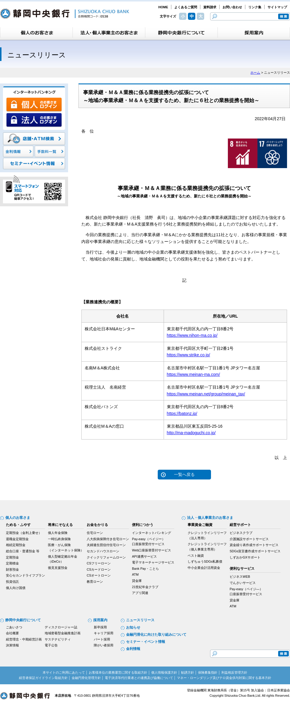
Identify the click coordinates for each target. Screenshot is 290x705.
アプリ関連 (140, 593)
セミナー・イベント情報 (145, 642)
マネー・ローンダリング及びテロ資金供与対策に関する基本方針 (224, 678)
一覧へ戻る (184, 474)
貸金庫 (137, 580)
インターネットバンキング (151, 533)
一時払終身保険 (59, 539)
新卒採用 (100, 627)
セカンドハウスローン (103, 551)
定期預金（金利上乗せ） (24, 533)
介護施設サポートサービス (249, 539)
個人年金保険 (57, 533)
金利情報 (133, 649)
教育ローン (95, 581)
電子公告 (51, 645)
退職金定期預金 (17, 539)
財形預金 (12, 569)
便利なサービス (242, 568)
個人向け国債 (15, 588)
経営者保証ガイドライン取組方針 (43, 678)
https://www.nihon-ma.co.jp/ (192, 335)
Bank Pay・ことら (145, 568)
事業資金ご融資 (200, 525)
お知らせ (133, 627)
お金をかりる (97, 525)
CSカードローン (99, 569)
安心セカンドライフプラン (25, 575)
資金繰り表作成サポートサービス (254, 545)
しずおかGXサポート (245, 557)
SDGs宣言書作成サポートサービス (255, 551)
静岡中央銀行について (23, 620)
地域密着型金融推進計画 (62, 633)
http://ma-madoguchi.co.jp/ (191, 432)
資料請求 (209, 7)
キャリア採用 (103, 633)
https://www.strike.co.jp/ (188, 354)
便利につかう (142, 525)
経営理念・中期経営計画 (24, 639)
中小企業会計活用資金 (204, 567)
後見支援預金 (57, 567)
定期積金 (12, 563)
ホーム (255, 72)
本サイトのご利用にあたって (64, 672)
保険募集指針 (208, 672)
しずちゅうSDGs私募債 (205, 561)
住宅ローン (95, 533)
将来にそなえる (60, 525)
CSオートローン (99, 575)
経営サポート (240, 525)
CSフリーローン (99, 563)
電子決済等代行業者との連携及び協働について (139, 678)
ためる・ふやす (18, 525)
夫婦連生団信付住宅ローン (106, 545)
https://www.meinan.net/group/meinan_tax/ (206, 394)
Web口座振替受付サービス (151, 550)
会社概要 (12, 633)
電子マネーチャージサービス (153, 562)
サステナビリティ (58, 639)
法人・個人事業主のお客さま (210, 518)
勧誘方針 (187, 672)
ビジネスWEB (240, 576)
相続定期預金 (15, 545)
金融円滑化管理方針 (86, 678)
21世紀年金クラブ (145, 587)
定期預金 (12, 557)
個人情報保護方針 (164, 672)
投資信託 (12, 581)
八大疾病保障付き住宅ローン (108, 539)
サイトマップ (277, 7)
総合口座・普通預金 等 (22, 551)
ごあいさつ (14, 627)
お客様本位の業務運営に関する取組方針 (118, 672)
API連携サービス (144, 556)
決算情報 (12, 645)
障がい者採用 (103, 645)
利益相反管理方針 (234, 672)
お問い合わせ (232, 7)
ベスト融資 (196, 555)
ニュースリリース (140, 620)
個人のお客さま (17, 518)
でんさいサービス (243, 583)
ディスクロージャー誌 (61, 627)
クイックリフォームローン (106, 557)
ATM (135, 574)
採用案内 (100, 620)
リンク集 (254, 7)
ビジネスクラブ (241, 533)
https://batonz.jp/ (182, 413)
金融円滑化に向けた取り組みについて (156, 634)
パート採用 (102, 639)
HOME (163, 7)
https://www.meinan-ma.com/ (193, 374)
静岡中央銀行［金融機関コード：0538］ (64, 13)
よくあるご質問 (185, 7)
